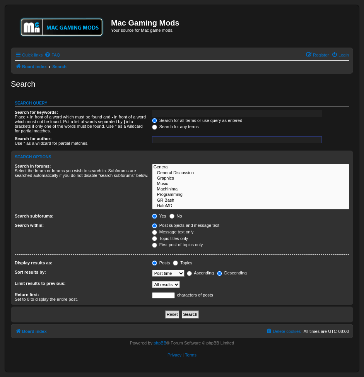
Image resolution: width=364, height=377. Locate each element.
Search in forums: (33, 166)
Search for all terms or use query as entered (197, 120)
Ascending (200, 273)
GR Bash (251, 200)
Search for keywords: (36, 112)
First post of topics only (177, 244)
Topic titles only (170, 238)
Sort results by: (30, 272)
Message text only (173, 232)
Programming (251, 194)
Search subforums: (34, 216)
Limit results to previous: (40, 283)
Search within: (29, 225)
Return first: (27, 294)
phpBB (160, 343)
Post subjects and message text (185, 225)
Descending (232, 273)
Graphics (251, 178)
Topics (182, 262)
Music (251, 184)
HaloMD (251, 206)
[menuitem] (52, 55)
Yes (159, 216)
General (251, 167)
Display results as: (33, 262)
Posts (161, 262)
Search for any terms (175, 126)
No (175, 216)
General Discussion (251, 173)
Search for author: (33, 138)
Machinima (251, 189)
